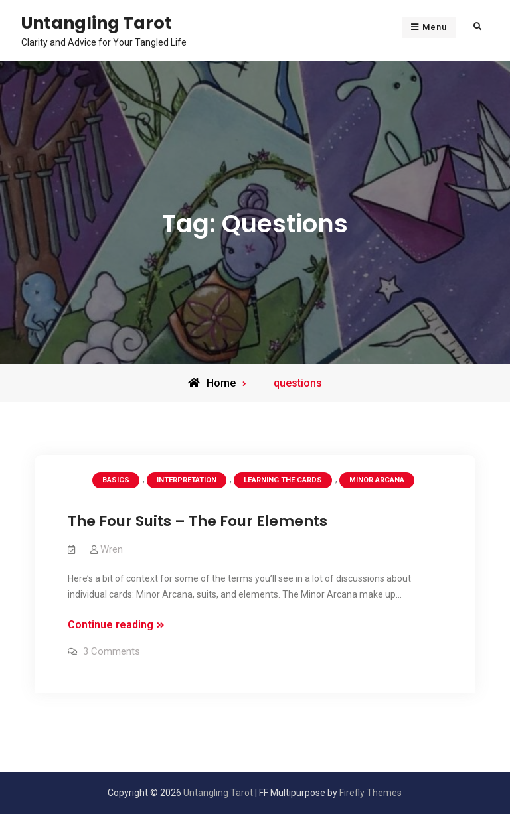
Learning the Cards (283, 480)
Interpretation (186, 480)
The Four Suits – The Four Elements (197, 521)
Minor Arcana (376, 480)
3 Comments (111, 651)
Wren (111, 549)
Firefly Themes (370, 792)
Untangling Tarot (96, 22)
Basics (115, 480)
